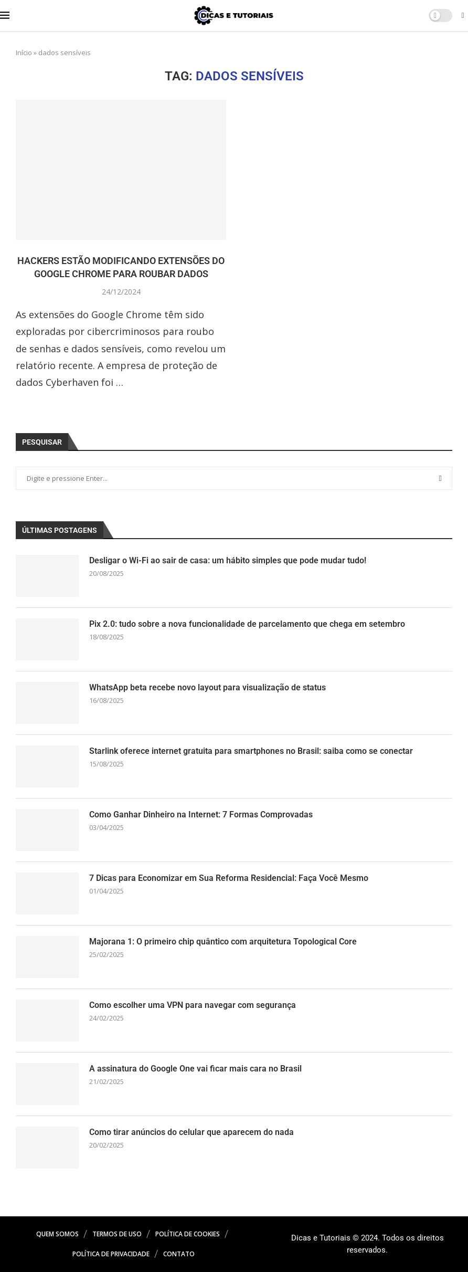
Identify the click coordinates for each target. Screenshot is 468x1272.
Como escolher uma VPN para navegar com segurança (192, 1005)
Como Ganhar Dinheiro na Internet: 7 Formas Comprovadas (201, 814)
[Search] (463, 17)
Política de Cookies (187, 1233)
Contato (179, 1253)
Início (24, 52)
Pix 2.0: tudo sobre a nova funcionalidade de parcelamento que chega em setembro (247, 624)
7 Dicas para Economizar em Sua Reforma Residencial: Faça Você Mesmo (228, 878)
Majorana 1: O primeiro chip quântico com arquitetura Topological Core (223, 942)
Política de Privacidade (111, 1253)
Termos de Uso (117, 1233)
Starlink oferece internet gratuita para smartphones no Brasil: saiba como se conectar (251, 751)
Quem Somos (57, 1233)
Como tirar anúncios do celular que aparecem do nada (191, 1132)
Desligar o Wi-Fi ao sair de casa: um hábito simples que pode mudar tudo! (227, 560)
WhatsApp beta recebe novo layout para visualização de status (207, 687)
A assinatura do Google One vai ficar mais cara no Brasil (195, 1069)
